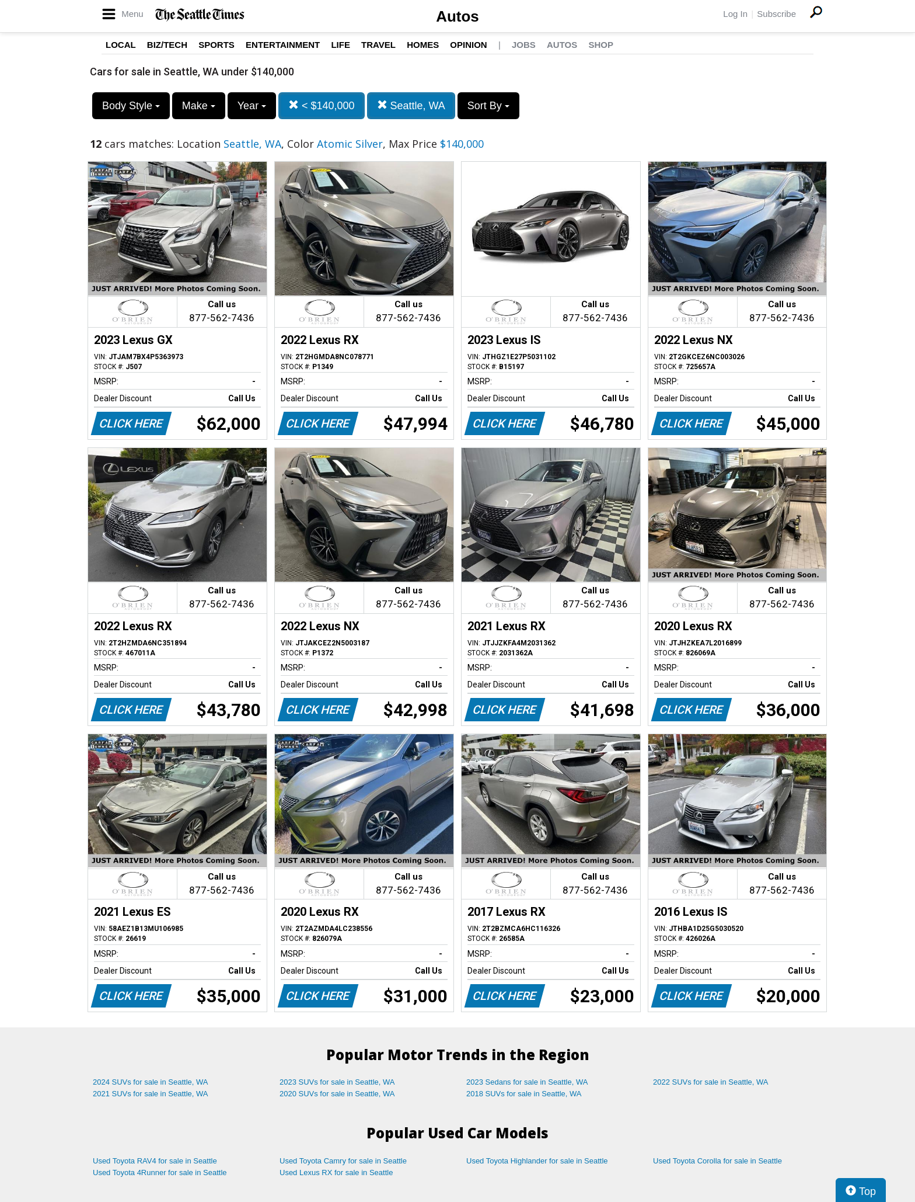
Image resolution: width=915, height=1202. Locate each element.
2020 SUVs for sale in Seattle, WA (337, 1093)
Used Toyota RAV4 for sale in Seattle (155, 1160)
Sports (216, 45)
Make (198, 106)
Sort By (488, 106)
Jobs (524, 45)
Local (121, 45)
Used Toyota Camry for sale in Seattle (343, 1160)
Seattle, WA (411, 105)
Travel (378, 45)
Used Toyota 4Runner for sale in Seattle (160, 1172)
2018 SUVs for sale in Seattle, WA (524, 1093)
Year (252, 106)
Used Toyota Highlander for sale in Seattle (537, 1160)
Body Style (131, 106)
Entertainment (283, 45)
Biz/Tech (167, 45)
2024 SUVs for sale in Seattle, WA (150, 1082)
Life (340, 45)
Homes (423, 45)
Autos (457, 16)
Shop (600, 45)
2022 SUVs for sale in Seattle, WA (711, 1082)
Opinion (468, 45)
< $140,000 (321, 105)
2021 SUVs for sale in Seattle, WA (150, 1093)
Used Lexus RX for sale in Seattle (336, 1172)
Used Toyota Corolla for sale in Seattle (717, 1160)
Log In (735, 14)
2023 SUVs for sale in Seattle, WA (337, 1082)
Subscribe (776, 14)
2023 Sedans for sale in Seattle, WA (527, 1082)
